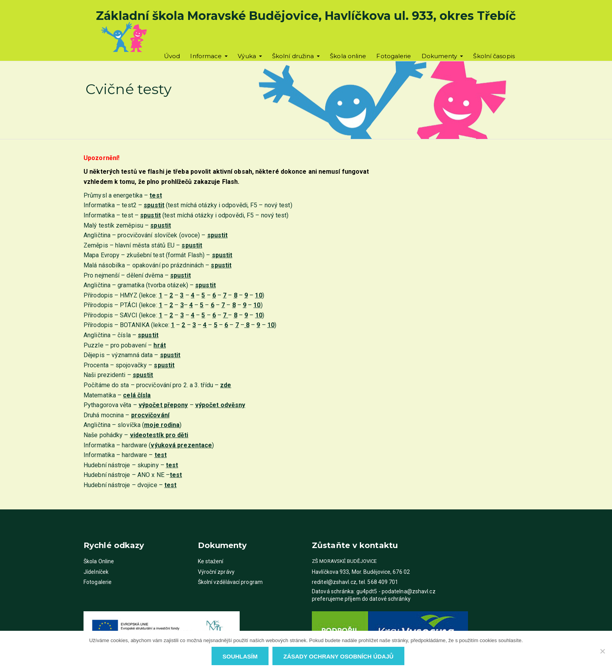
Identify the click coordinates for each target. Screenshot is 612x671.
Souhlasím (240, 656)
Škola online (348, 56)
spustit (150, 215)
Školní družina (293, 56)
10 (258, 295)
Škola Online (99, 561)
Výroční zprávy (216, 572)
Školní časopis (493, 56)
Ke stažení (211, 561)
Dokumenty (439, 56)
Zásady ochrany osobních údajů (338, 656)
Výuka (247, 56)
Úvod (172, 56)
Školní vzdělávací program (230, 582)
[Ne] (602, 651)
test (155, 195)
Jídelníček (96, 572)
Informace (206, 56)
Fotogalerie (393, 56)
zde (225, 385)
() (181, 445)
